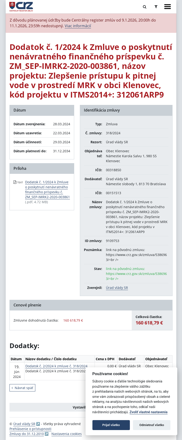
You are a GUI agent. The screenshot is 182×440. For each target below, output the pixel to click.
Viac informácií (78, 25)
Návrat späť (22, 388)
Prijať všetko (111, 425)
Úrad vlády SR (117, 287)
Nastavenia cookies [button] (66, 433)
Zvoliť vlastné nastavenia (149, 412)
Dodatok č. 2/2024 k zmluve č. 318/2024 (56, 366)
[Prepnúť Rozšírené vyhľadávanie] (156, 6)
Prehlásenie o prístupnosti (30, 429)
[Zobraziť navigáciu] (168, 6)
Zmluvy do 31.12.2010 (26, 433)
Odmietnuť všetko (151, 425)
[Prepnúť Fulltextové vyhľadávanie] (145, 6)
